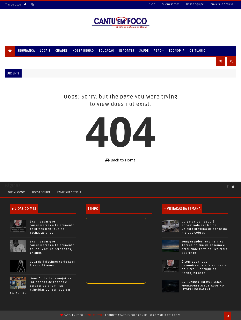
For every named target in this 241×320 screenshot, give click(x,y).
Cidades (61, 50)
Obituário (197, 50)
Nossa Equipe (195, 4)
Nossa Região (83, 50)
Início (151, 4)
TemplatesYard (94, 315)
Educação (106, 50)
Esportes (126, 50)
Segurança (26, 50)
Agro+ (159, 50)
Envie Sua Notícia (221, 4)
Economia (176, 50)
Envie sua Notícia (69, 192)
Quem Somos (171, 4)
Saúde (144, 50)
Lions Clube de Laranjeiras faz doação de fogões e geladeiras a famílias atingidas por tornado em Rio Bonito (40, 286)
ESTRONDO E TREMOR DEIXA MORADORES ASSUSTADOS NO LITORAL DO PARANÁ (203, 285)
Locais (45, 50)
